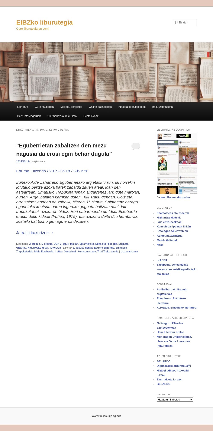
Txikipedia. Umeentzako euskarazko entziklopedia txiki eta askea (176, 269)
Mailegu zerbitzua (71, 106)
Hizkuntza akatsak (169, 217)
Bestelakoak (91, 116)
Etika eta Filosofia (106, 243)
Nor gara (22, 106)
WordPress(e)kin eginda (106, 416)
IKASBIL (162, 260)
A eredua (34, 243)
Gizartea (21, 247)
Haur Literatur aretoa (170, 332)
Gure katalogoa (44, 106)
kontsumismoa (87, 251)
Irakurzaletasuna (162, 106)
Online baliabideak (100, 106)
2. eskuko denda (83, 247)
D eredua (46, 243)
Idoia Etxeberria (44, 251)
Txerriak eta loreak (169, 379)
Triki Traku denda (108, 251)
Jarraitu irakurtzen (35, 232)
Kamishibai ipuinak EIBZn (174, 226)
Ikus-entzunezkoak (169, 222)
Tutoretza (55, 247)
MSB (160, 244)
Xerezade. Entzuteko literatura (176, 307)
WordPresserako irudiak (175, 197)
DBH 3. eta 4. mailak (66, 243)
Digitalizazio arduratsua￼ (174, 365)
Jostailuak (70, 251)
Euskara (124, 243)
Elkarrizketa (87, 243)
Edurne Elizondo (104, 247)
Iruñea (58, 251)
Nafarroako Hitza (38, 247)
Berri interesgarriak (29, 116)
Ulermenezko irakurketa (62, 116)
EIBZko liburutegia (44, 22)
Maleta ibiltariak (167, 240)
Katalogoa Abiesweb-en (172, 231)
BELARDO (163, 361)
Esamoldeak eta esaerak (173, 213)
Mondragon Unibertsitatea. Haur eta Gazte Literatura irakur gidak (174, 341)
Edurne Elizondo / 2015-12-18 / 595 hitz (52, 171)
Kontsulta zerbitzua (169, 235)
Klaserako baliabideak (131, 106)
